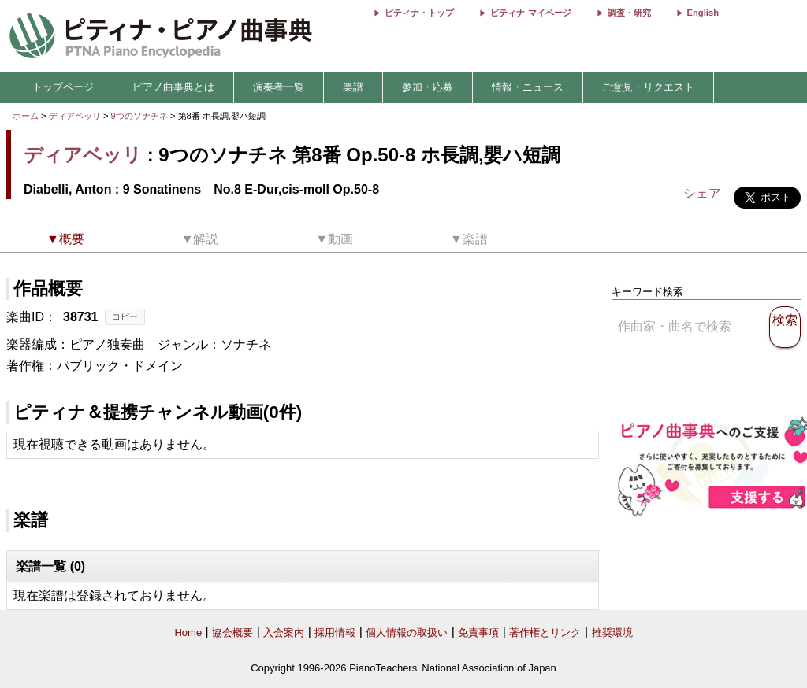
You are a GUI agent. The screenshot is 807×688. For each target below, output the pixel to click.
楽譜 (353, 87)
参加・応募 (427, 87)
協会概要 (232, 632)
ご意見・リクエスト (648, 87)
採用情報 (334, 632)
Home (188, 632)
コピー (125, 316)
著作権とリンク (545, 632)
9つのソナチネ (140, 115)
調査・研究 (629, 12)
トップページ (63, 87)
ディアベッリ (75, 115)
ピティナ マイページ (530, 12)
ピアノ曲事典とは (173, 87)
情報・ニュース (527, 87)
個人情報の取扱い (407, 632)
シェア (702, 193)
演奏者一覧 (278, 87)
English (703, 12)
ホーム (26, 115)
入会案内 (283, 632)
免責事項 (478, 632)
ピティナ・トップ (419, 12)
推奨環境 (612, 632)
